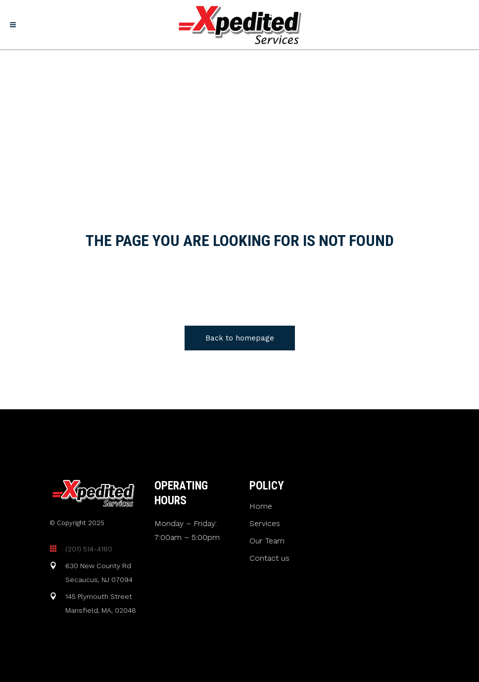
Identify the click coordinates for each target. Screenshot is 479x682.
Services (264, 523)
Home (260, 506)
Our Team (267, 540)
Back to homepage (239, 338)
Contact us (269, 558)
